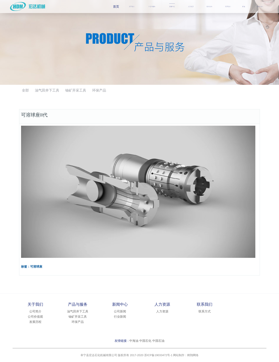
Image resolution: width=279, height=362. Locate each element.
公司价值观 (35, 316)
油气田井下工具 (47, 90)
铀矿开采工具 (75, 90)
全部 (25, 90)
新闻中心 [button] (172, 6)
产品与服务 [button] (151, 6)
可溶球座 (36, 266)
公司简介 (35, 311)
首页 (116, 6)
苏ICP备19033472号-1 (158, 355)
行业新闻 (120, 316)
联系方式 (205, 311)
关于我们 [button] (132, 6)
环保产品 (99, 90)
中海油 (133, 340)
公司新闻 (120, 311)
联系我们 (228, 6)
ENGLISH (259, 6)
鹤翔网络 (193, 355)
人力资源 (191, 6)
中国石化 (145, 340)
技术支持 (209, 6)
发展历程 (35, 322)
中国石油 (158, 340)
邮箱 (244, 6)
